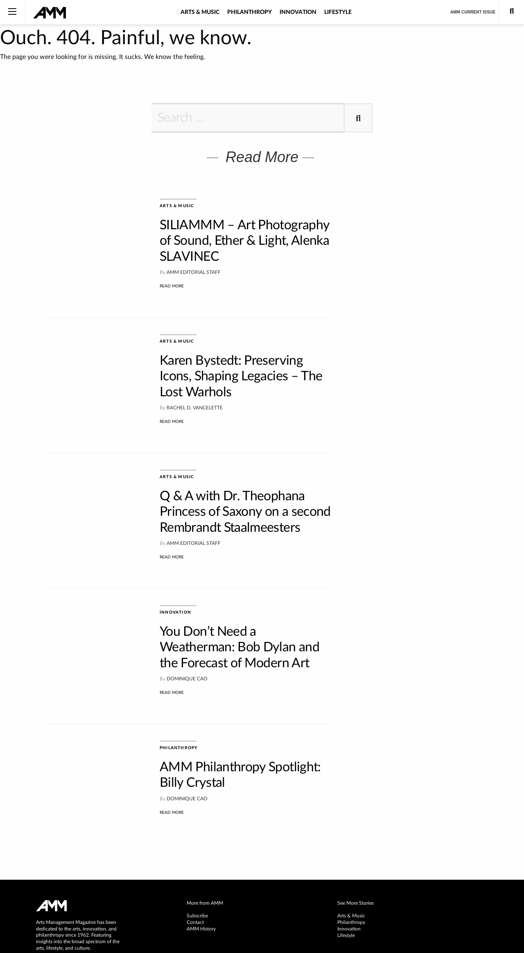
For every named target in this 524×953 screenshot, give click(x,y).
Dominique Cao (187, 640)
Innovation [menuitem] (349, 849)
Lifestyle (338, 12)
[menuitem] (262, 824)
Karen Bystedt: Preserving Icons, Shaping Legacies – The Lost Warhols (241, 363)
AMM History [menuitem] (201, 849)
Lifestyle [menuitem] (346, 856)
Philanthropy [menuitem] (351, 843)
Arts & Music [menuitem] (351, 836)
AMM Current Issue (472, 12)
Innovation (298, 12)
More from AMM (205, 824)
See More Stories (355, 824)
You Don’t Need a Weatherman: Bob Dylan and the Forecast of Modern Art (239, 609)
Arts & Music (200, 12)
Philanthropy (249, 12)
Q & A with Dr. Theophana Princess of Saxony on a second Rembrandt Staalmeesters (245, 486)
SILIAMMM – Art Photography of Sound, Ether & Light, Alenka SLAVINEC (244, 241)
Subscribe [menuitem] (197, 836)
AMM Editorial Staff (194, 272)
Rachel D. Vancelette (195, 395)
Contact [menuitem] (195, 843)
